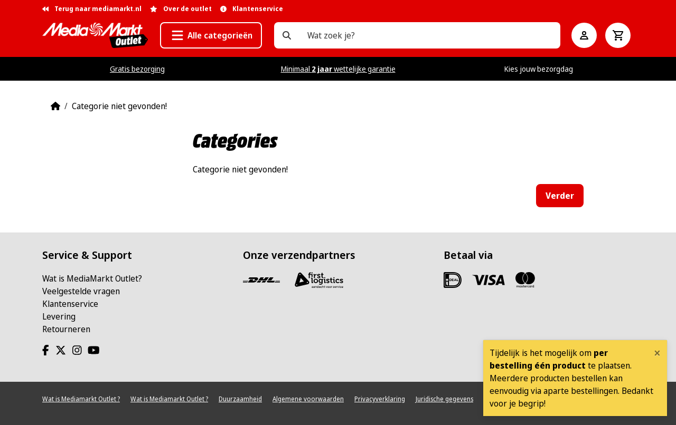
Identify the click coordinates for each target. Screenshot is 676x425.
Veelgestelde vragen (81, 291)
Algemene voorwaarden (308, 398)
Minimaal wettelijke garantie (338, 69)
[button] (211, 35)
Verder (560, 195)
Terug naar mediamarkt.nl (92, 8)
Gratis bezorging (137, 69)
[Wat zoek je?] (286, 35)
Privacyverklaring (379, 398)
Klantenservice (70, 304)
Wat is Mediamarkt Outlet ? (81, 398)
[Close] (657, 352)
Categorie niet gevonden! (119, 106)
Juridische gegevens (444, 398)
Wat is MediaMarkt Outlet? (92, 278)
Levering (59, 316)
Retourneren (66, 329)
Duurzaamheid (240, 398)
